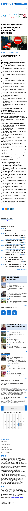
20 (5, 424)
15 (11, 421)
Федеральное (5, 444)
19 (23, 421)
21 (8, 424)
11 (20, 418)
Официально (5, 447)
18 (20, 421)
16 (14, 421)
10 (17, 418)
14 (8, 421)
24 (17, 424)
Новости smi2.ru (5, 221)
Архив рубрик (5, 453)
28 (8, 427)
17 (17, 421)
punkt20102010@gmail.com (16, 497)
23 (14, 424)
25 (20, 424)
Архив (25, 305)
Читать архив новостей (21, 269)
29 (11, 427)
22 (11, 424)
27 (5, 427)
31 (17, 427)
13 (5, 421)
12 (23, 418)
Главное (4, 442)
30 (14, 427)
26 (23, 424)
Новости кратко (6, 450)
